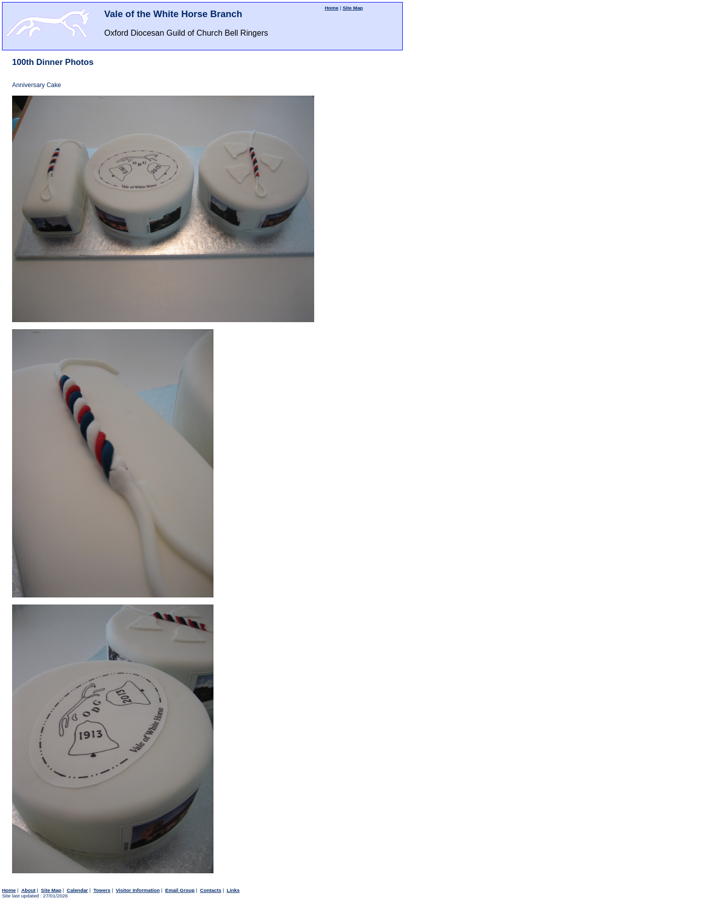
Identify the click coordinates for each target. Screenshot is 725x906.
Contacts (210, 890)
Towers (101, 890)
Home (331, 8)
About (28, 890)
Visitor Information (138, 890)
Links (233, 890)
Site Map (352, 8)
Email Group (180, 890)
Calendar (77, 890)
